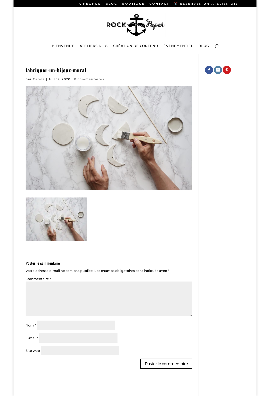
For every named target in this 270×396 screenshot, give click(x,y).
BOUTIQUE (133, 4)
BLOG (111, 4)
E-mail (32, 338)
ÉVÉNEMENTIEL (178, 46)
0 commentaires (89, 79)
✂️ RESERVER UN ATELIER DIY (206, 4)
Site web (33, 351)
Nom (31, 325)
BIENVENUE (63, 46)
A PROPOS (90, 4)
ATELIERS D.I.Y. (94, 46)
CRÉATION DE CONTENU (135, 46)
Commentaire (38, 279)
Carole (39, 79)
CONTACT (159, 4)
